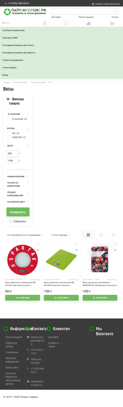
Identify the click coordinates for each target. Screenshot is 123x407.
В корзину (24, 298)
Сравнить (38, 250)
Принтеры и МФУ (10, 38)
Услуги (115, 17)
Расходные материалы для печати (18, 45)
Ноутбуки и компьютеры (13, 30)
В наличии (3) (19, 119)
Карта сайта (12, 367)
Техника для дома (38, 82)
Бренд (5, 75)
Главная (6, 82)
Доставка (56, 17)
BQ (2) (15, 133)
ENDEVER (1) (19, 137)
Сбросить (18, 221)
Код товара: (10, 279)
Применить (18, 212)
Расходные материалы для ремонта (18, 53)
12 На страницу (60, 235)
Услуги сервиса (9, 68)
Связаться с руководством (37, 340)
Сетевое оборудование (12, 60)
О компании (12, 352)
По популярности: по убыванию (25, 235)
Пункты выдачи (86, 17)
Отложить (38, 244)
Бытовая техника (20, 82)
